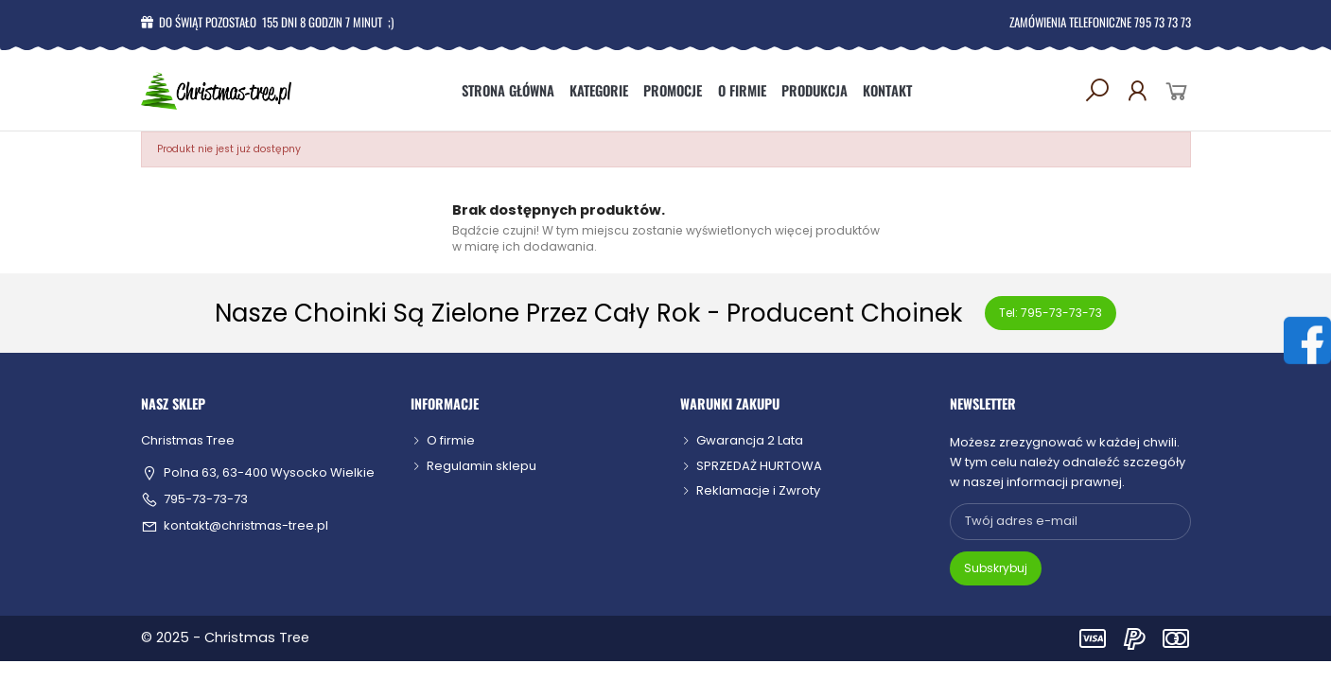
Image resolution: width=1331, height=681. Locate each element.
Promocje (672, 90)
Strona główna (508, 90)
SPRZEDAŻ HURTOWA (759, 466)
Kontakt (887, 90)
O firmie (742, 90)
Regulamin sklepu (481, 466)
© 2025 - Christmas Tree (225, 637)
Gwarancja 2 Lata (749, 440)
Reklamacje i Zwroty (758, 490)
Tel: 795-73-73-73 (1050, 313)
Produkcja (814, 90)
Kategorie (598, 90)
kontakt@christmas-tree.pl (246, 525)
